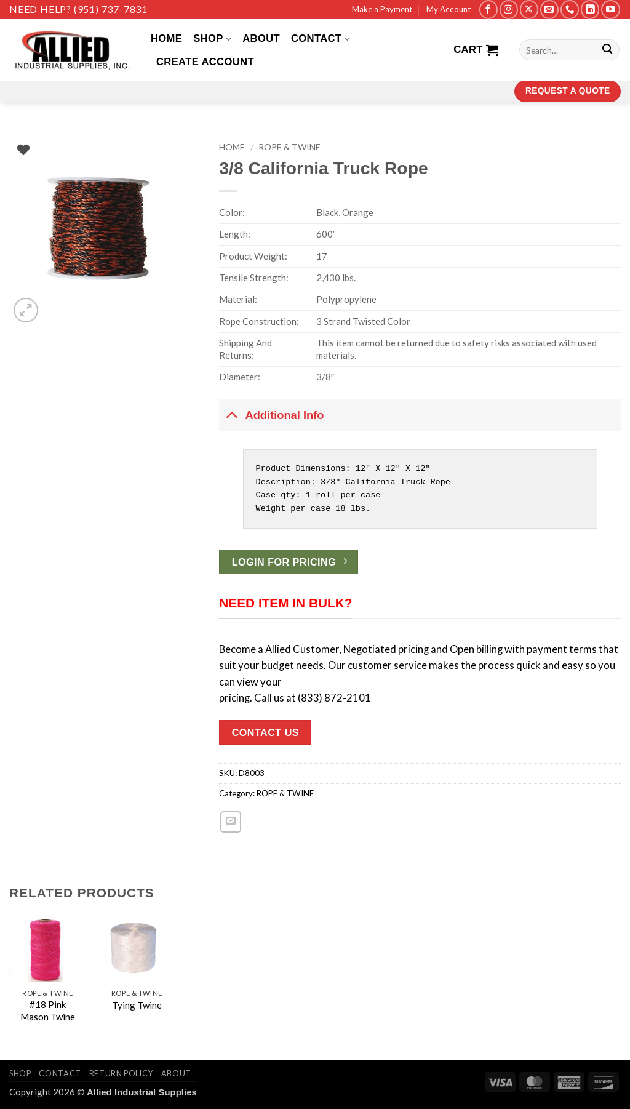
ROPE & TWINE (289, 147)
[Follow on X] (529, 9)
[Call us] (569, 9)
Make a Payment (382, 9)
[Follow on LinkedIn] (590, 9)
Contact (320, 39)
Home (166, 38)
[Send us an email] (549, 9)
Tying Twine (137, 1005)
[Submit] (607, 50)
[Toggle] (231, 414)
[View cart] (475, 49)
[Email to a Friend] (230, 821)
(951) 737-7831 (111, 9)
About (261, 38)
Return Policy (121, 1073)
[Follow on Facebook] (488, 9)
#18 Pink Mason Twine (47, 1010)
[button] (26, 310)
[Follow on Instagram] (509, 9)
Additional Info (271, 414)
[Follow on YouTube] (610, 9)
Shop (212, 39)
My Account (448, 9)
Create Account (205, 62)
